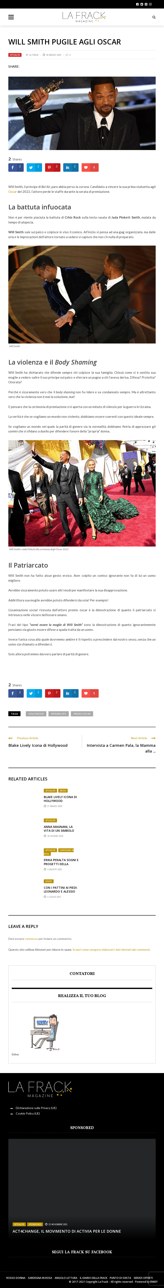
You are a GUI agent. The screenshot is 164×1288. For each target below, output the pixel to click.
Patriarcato (31, 565)
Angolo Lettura (66, 1278)
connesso (31, 938)
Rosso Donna (15, 1278)
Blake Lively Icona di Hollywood (37, 745)
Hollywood (36, 713)
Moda (63, 790)
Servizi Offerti (143, 1278)
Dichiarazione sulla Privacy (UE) (36, 1108)
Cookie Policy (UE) (28, 1113)
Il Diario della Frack (93, 1278)
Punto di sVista (120, 1278)
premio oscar (82, 713)
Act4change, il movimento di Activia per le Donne (67, 1231)
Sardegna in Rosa (59, 852)
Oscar (12, 191)
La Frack (33, 54)
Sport (48, 881)
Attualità (15, 54)
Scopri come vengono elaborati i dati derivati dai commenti (111, 949)
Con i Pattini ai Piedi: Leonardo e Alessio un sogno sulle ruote (61, 893)
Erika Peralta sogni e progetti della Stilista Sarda (61, 864)
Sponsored (35, 1224)
